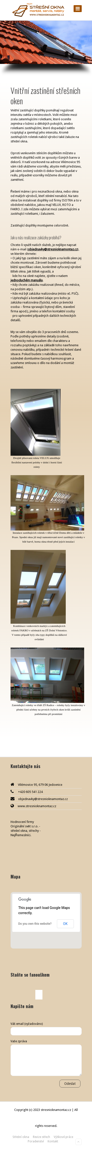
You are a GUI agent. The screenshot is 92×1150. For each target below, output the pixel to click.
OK (65, 924)
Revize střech (41, 1137)
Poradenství (36, 1141)
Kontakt (53, 1141)
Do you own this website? (35, 923)
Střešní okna (21, 1137)
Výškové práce (63, 1137)
